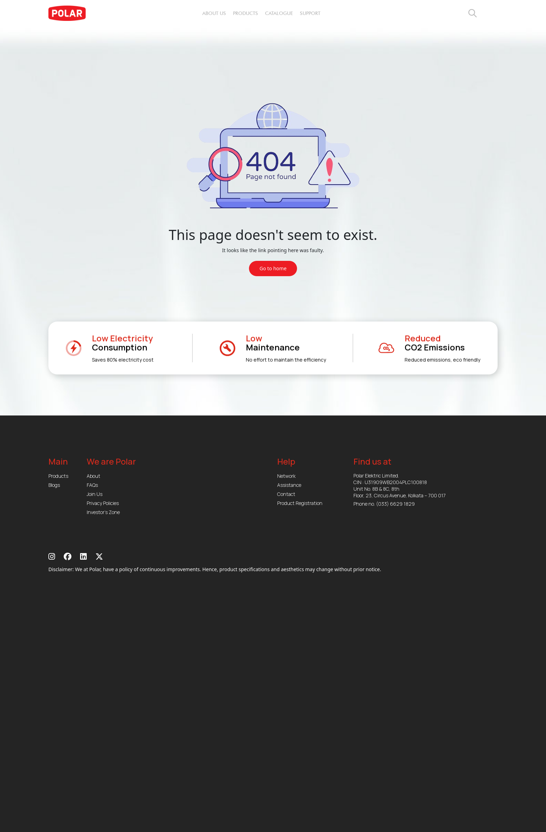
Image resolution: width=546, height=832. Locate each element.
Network (286, 476)
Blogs (54, 485)
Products (58, 476)
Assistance (289, 485)
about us (214, 13)
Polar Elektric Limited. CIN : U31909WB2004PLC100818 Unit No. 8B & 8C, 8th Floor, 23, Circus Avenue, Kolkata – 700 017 (399, 485)
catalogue (279, 13)
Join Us (94, 494)
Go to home (273, 268)
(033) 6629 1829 (395, 503)
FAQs (92, 485)
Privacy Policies (103, 503)
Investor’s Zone (103, 512)
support (310, 13)
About (93, 476)
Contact (286, 494)
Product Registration (299, 503)
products (245, 13)
